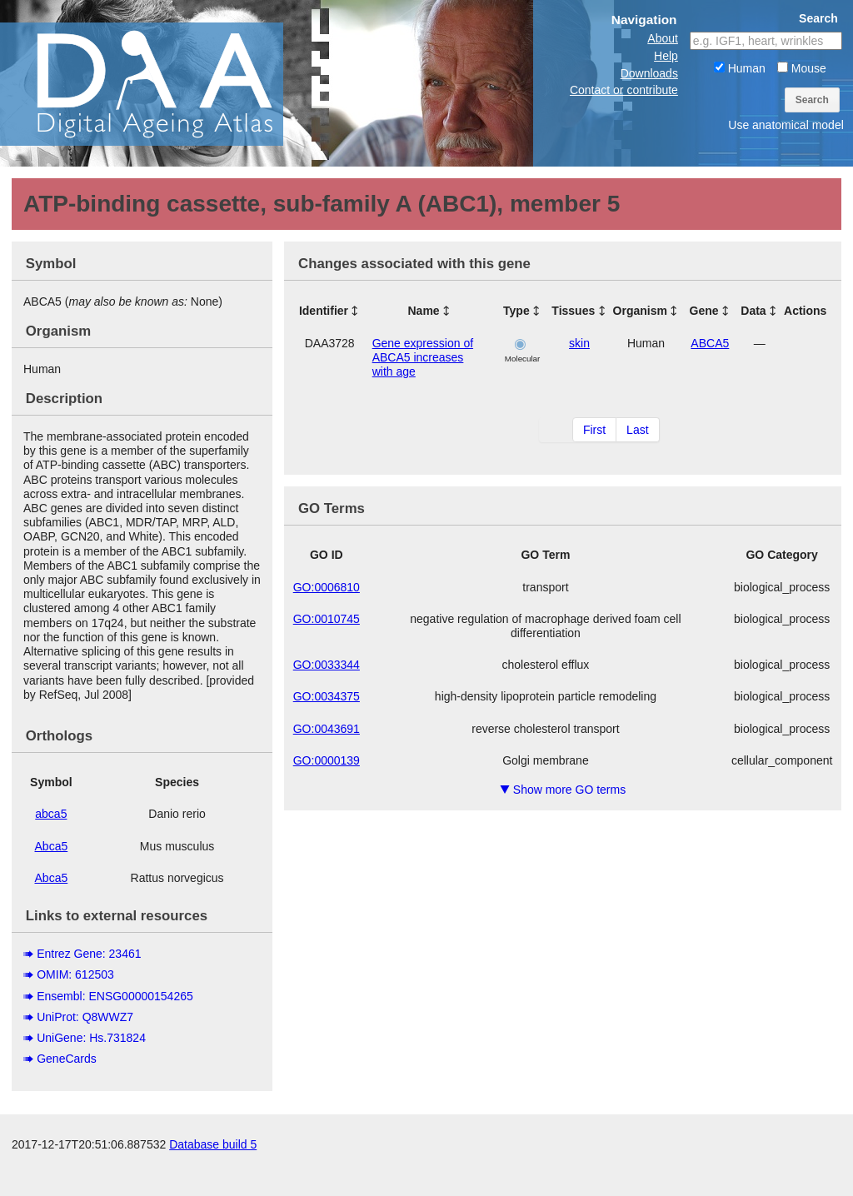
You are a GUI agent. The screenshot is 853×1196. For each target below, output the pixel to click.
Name (423, 310)
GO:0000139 (326, 760)
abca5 (51, 813)
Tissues (573, 310)
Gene (704, 310)
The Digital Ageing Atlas (166, 83)
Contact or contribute (624, 90)
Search (812, 100)
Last (637, 429)
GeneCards (67, 1058)
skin (579, 343)
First (594, 429)
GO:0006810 (326, 587)
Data (753, 310)
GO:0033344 (326, 664)
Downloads (649, 73)
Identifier (323, 310)
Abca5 (51, 846)
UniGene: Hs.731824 (91, 1037)
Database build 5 (213, 1179)
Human (740, 68)
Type (516, 310)
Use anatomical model (786, 125)
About (662, 38)
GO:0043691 (326, 728)
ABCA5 (710, 343)
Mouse (801, 68)
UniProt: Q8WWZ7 (85, 1017)
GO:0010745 (326, 618)
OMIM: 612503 (75, 974)
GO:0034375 (326, 696)
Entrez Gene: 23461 (89, 953)
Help (666, 55)
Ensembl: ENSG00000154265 (115, 996)
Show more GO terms (563, 789)
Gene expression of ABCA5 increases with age (422, 357)
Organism (640, 310)
